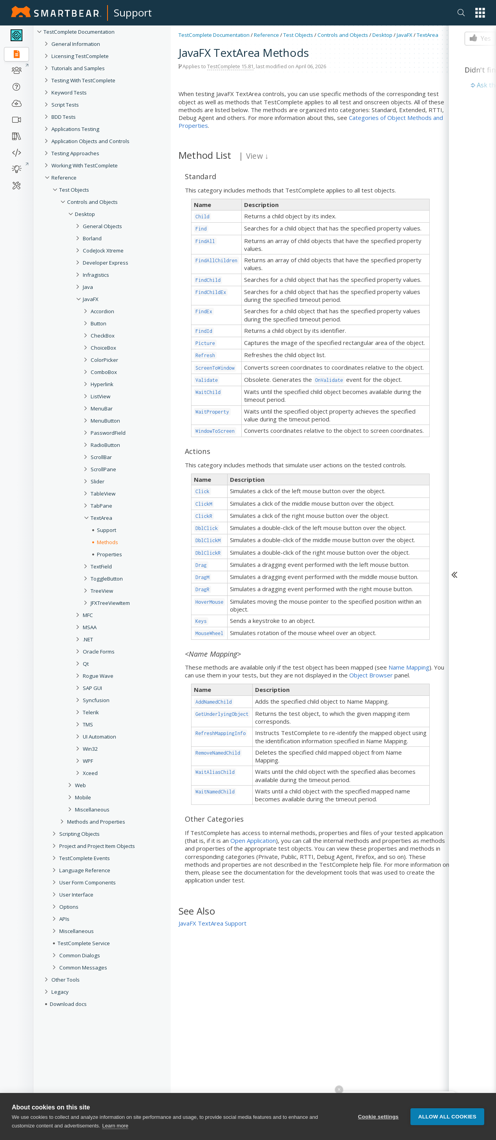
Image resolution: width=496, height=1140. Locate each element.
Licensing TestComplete (80, 56)
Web (80, 785)
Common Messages (83, 967)
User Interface (76, 894)
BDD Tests (63, 116)
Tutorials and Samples (78, 68)
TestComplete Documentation (79, 31)
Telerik (91, 712)
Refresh (205, 355)
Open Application (253, 840)
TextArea (427, 34)
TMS (88, 724)
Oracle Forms (99, 651)
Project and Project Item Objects (97, 846)
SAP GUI (92, 688)
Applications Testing (75, 129)
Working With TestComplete (84, 165)
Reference (64, 177)
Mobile (83, 797)
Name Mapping (408, 667)
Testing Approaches (75, 153)
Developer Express (105, 262)
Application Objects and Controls (90, 141)
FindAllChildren (216, 260)
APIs (64, 918)
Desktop (85, 214)
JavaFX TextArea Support (212, 923)
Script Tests (65, 104)
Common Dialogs (79, 955)
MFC (88, 615)
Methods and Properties (96, 821)
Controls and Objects (92, 201)
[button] (480, 12)
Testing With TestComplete (83, 80)
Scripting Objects (79, 833)
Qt (86, 663)
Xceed (90, 773)
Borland (92, 238)
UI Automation (99, 736)
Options (68, 906)
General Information (75, 43)
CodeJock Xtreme (103, 250)
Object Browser (371, 675)
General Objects (102, 226)
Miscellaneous (92, 809)
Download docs (68, 1003)
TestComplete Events (84, 858)
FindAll (205, 241)
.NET (88, 639)
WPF (88, 760)
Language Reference (84, 870)
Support (133, 12)
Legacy (60, 991)
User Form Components (87, 882)
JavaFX (90, 299)
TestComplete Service (84, 943)
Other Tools (65, 979)
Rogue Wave (98, 675)
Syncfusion (96, 700)
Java (88, 286)
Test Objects (74, 189)
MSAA (90, 627)
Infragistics (96, 274)
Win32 (90, 748)
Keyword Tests (69, 92)
